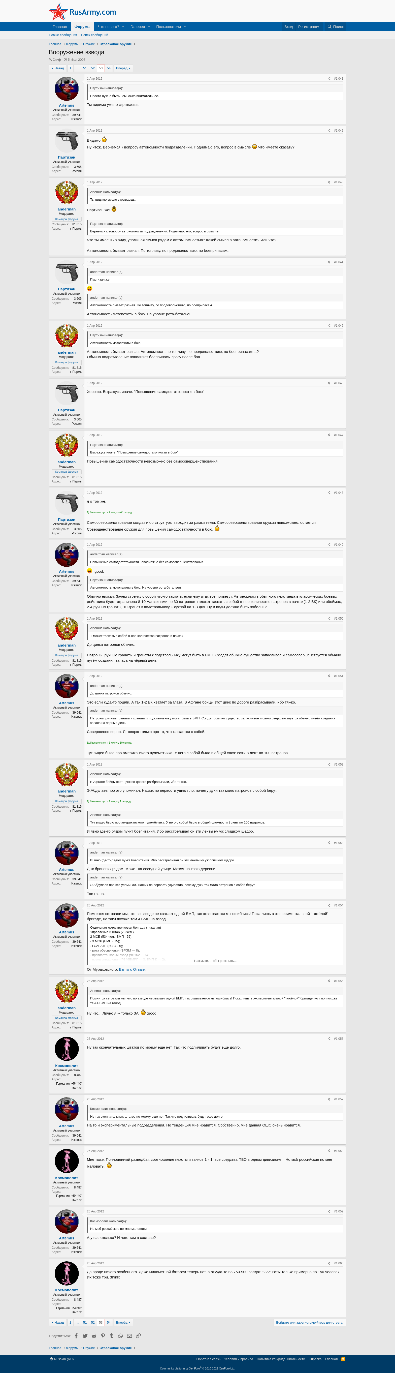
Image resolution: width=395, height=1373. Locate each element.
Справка (315, 1359)
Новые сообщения (63, 35)
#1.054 (338, 905)
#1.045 (338, 325)
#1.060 (338, 1263)
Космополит (66, 1065)
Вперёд (121, 68)
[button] (123, 26)
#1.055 (338, 981)
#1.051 (338, 676)
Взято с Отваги (132, 969)
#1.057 (338, 1099)
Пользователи (168, 26)
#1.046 (338, 383)
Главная (60, 26)
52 (92, 68)
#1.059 (338, 1211)
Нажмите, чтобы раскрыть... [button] (215, 961)
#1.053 (338, 843)
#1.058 (338, 1151)
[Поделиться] (329, 79)
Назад (59, 68)
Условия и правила (238, 1359)
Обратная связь (208, 1359)
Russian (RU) (62, 1359)
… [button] (77, 68)
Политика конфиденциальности (281, 1359)
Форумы (82, 26)
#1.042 (338, 130)
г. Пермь (76, 228)
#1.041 (338, 78)
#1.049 (338, 544)
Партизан (66, 157)
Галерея (137, 26)
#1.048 (338, 493)
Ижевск (76, 119)
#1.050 (338, 618)
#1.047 (338, 435)
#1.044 (338, 262)
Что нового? (108, 26)
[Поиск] (335, 26)
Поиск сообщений (94, 35)
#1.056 (338, 1039)
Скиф (57, 60)
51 (85, 68)
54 (108, 68)
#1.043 (338, 182)
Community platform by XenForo (197, 1368)
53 (101, 68)
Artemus (66, 105)
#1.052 (338, 764)
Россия (77, 171)
